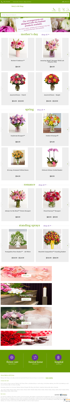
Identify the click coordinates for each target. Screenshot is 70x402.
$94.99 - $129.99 (18, 101)
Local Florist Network (56, 400)
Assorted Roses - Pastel (18, 95)
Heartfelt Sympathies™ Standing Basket (52, 252)
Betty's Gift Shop (17, 6)
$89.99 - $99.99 (52, 217)
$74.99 (52, 142)
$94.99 (18, 176)
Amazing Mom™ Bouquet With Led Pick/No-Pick (52, 61)
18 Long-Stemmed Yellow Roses (18, 170)
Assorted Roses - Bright (52, 95)
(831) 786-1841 (6, 1)
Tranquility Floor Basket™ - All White (18, 252)
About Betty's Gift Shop (7, 334)
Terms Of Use (38, 400)
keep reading (49, 337)
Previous (2, 54)
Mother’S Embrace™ (18, 60)
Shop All (44, 35)
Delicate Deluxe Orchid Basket (52, 170)
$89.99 (52, 176)
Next (67, 54)
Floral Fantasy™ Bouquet (52, 211)
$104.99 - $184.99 (52, 258)
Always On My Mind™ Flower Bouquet (18, 211)
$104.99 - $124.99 (18, 258)
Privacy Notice (46, 400)
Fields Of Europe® (52, 136)
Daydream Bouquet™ (18, 136)
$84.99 (18, 67)
